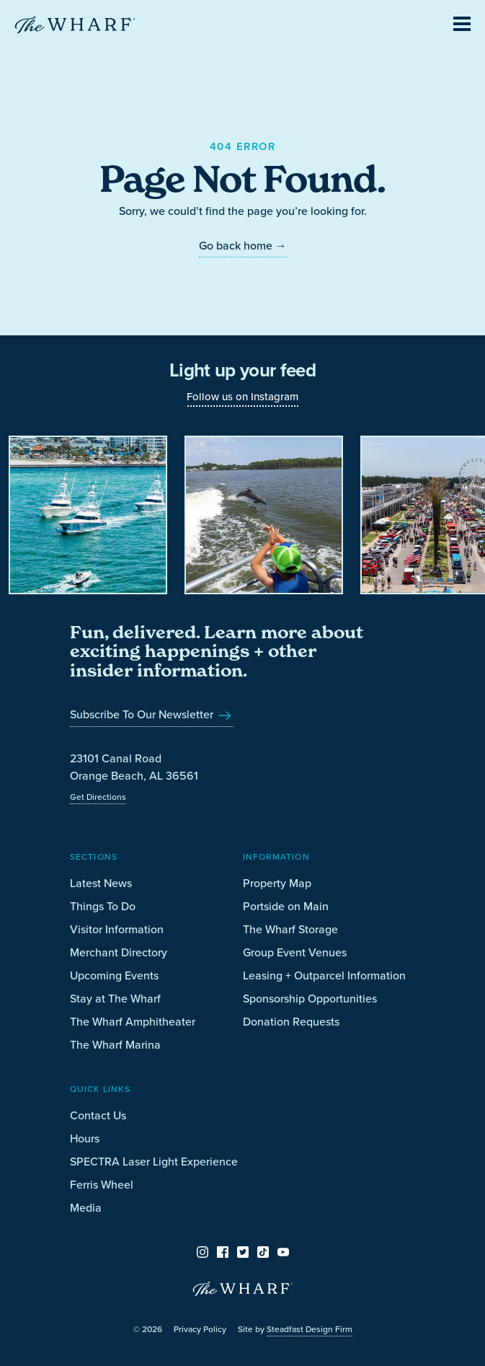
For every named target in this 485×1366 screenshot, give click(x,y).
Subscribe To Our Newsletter (151, 714)
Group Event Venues (295, 952)
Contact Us (98, 1115)
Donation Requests (291, 1021)
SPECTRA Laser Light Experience (154, 1161)
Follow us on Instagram (242, 397)
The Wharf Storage (290, 929)
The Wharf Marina (115, 1044)
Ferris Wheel (101, 1184)
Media (86, 1207)
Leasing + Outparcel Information (324, 975)
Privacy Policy (200, 1329)
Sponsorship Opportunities (310, 998)
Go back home (243, 245)
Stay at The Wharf (115, 998)
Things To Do (102, 906)
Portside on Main (286, 906)
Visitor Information (117, 929)
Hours (84, 1138)
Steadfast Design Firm (309, 1329)
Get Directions (98, 796)
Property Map (277, 883)
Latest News (101, 883)
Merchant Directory (118, 952)
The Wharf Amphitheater (132, 1021)
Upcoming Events (114, 975)
